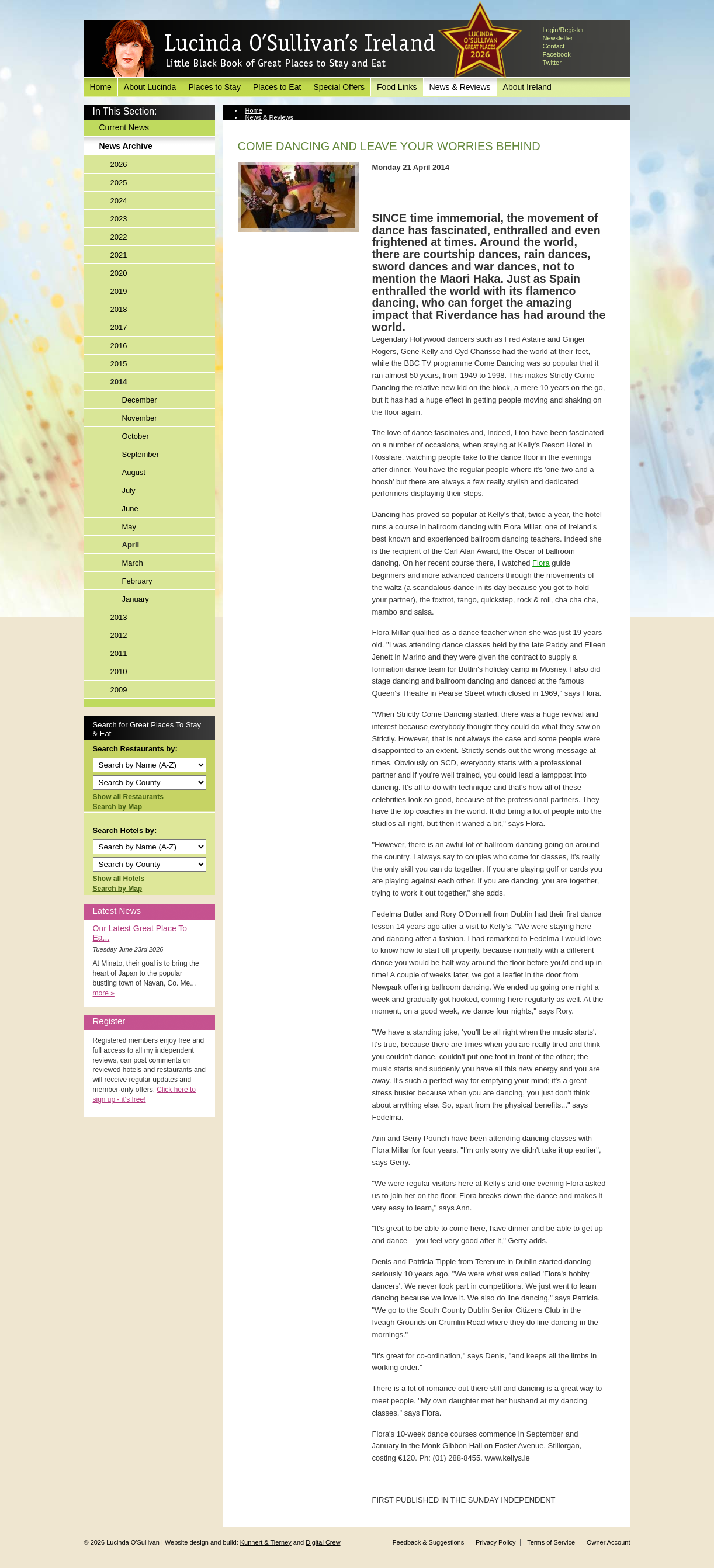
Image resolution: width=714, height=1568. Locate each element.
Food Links (397, 87)
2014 (118, 381)
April (131, 544)
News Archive (125, 146)
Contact (554, 46)
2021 (118, 255)
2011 (118, 653)
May (129, 526)
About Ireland (527, 87)
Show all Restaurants (128, 797)
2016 (118, 345)
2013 (118, 617)
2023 (118, 218)
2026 (118, 164)
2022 (118, 237)
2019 (118, 291)
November (139, 418)
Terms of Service (551, 1542)
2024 (118, 200)
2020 (118, 273)
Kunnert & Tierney (266, 1542)
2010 (118, 671)
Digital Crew (323, 1542)
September (141, 454)
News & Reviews (460, 87)
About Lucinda (150, 87)
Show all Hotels (119, 879)
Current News (124, 127)
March (132, 562)
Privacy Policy (495, 1542)
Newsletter (558, 37)
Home (101, 87)
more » (104, 993)
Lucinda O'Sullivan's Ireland (268, 49)
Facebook (557, 54)
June (130, 508)
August (133, 472)
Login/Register (563, 29)
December (139, 400)
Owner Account (608, 1542)
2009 (118, 689)
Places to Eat (277, 87)
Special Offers (339, 87)
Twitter (552, 62)
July (129, 490)
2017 (118, 327)
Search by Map (118, 807)
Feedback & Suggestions (428, 1542)
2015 (118, 363)
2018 (118, 309)
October (135, 436)
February (137, 581)
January (135, 599)
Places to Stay (214, 87)
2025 (118, 182)
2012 (118, 635)
